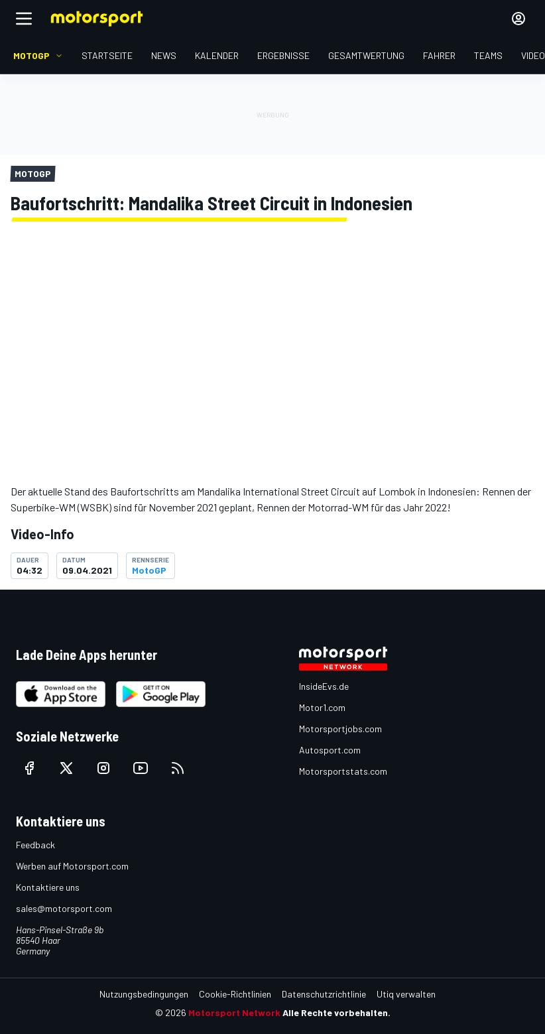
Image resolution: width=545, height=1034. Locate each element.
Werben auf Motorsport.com (72, 866)
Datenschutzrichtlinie (324, 994)
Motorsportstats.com (343, 771)
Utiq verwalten (406, 994)
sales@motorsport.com (64, 908)
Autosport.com (330, 749)
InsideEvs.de (324, 686)
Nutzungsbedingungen (143, 994)
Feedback (35, 844)
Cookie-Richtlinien (235, 994)
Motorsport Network (234, 1012)
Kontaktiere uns (48, 887)
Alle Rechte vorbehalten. (336, 1012)
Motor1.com (322, 707)
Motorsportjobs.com (340, 728)
